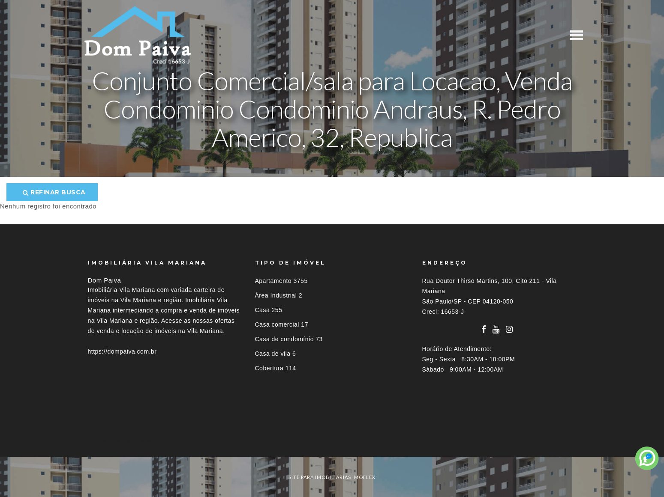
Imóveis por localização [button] (122, 440)
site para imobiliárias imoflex (332, 477)
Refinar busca (54, 192)
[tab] (332, 441)
